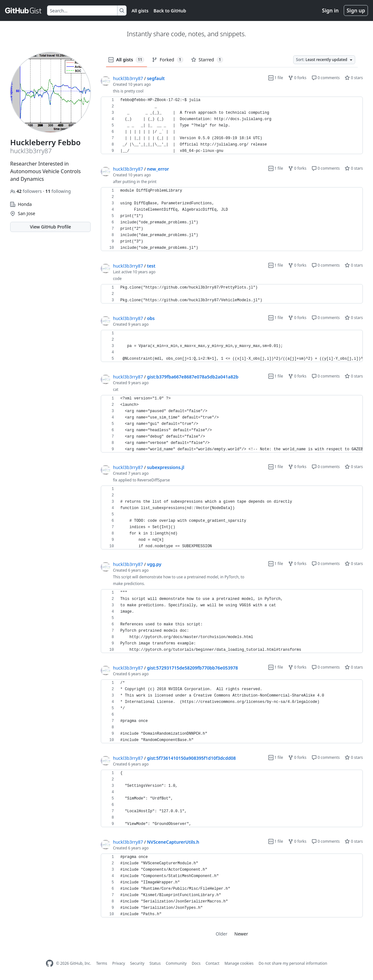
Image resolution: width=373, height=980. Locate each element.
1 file (275, 77)
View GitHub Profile (50, 227)
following (58, 191)
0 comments (326, 77)
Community (176, 963)
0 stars (354, 77)
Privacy (118, 963)
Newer (241, 934)
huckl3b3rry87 (128, 78)
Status (155, 963)
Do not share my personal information (293, 963)
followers (26, 191)
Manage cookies (238, 963)
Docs (196, 963)
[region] (232, 125)
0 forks (297, 77)
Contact (212, 963)
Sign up (356, 10)
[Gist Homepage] (23, 10)
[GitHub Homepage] (49, 963)
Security (137, 963)
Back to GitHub (170, 11)
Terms (101, 963)
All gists (140, 11)
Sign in (330, 10)
